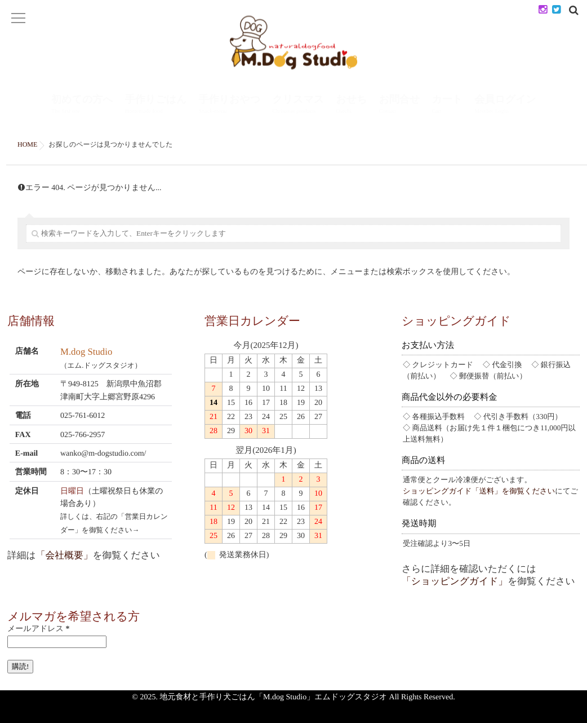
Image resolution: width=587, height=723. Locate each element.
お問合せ (399, 105)
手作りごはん (156, 105)
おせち (351, 105)
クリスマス (298, 105)
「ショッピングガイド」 (455, 581)
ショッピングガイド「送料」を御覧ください (479, 491)
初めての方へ (82, 105)
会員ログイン (505, 105)
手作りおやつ (229, 105)
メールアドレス (38, 629)
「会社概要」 (64, 555)
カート (447, 105)
